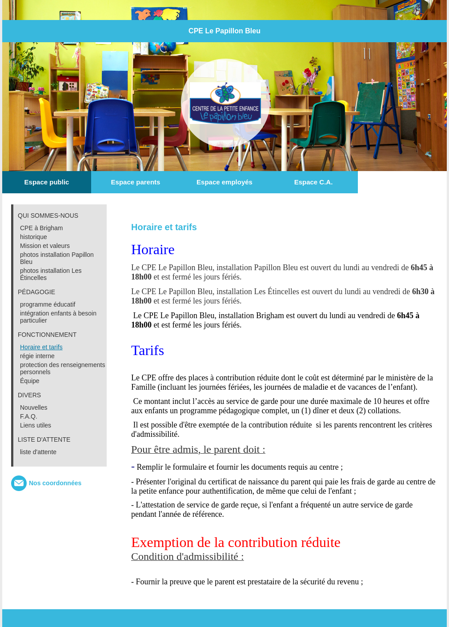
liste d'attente (38, 451)
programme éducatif (48, 304)
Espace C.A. (313, 182)
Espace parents (135, 182)
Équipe (30, 380)
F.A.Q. (28, 416)
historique (33, 236)
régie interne (37, 355)
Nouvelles (33, 407)
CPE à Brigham (41, 228)
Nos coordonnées (55, 483)
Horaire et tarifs (41, 347)
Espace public (46, 182)
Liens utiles (35, 425)
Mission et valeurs (45, 245)
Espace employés (224, 182)
